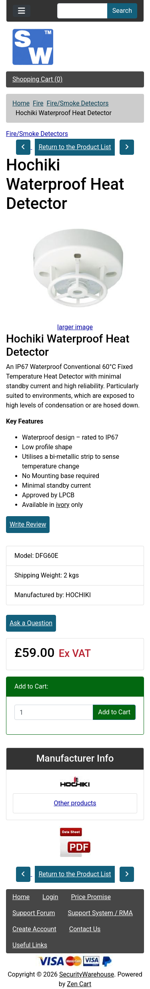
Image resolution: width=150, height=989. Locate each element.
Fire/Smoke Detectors (77, 103)
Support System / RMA (100, 913)
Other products (75, 803)
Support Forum (33, 913)
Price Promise (91, 897)
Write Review (28, 524)
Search (122, 10)
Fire (38, 103)
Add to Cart (114, 712)
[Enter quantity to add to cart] (53, 712)
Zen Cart (79, 984)
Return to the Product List (74, 147)
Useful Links (29, 945)
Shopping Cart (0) (37, 79)
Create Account (34, 929)
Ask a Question (31, 623)
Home (21, 103)
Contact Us (85, 929)
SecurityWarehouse (86, 974)
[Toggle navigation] (21, 11)
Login (50, 897)
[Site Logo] (75, 47)
